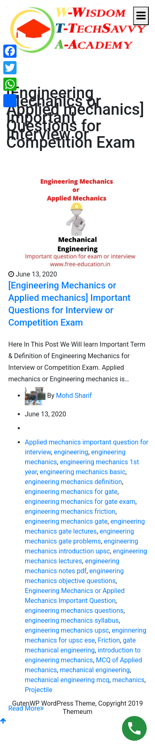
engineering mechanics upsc (67, 630)
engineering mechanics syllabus (72, 620)
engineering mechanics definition (73, 482)
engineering (71, 452)
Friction (109, 640)
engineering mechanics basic (82, 472)
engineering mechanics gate (66, 521)
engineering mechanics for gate (71, 492)
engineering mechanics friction (70, 511)
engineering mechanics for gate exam (80, 502)
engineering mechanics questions (74, 610)
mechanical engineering (95, 670)
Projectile (38, 690)
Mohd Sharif (74, 395)
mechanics (128, 680)
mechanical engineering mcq (67, 680)
